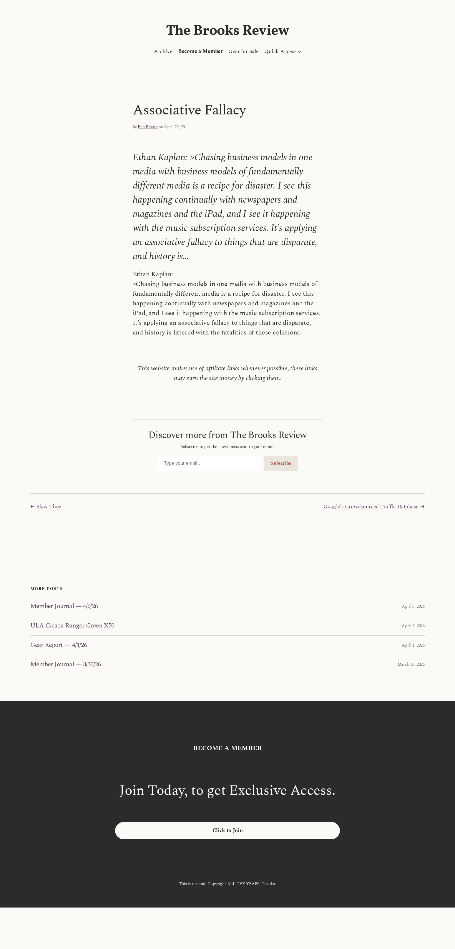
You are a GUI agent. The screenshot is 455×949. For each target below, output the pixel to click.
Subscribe (281, 463)
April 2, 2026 (413, 626)
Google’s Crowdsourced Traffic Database (371, 506)
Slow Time (48, 506)
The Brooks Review (227, 31)
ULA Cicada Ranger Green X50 (72, 626)
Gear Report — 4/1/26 (58, 645)
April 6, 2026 (413, 606)
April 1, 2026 (413, 645)
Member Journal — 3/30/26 (65, 664)
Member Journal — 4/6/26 (64, 606)
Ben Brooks (148, 127)
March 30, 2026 (411, 664)
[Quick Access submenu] (299, 51)
